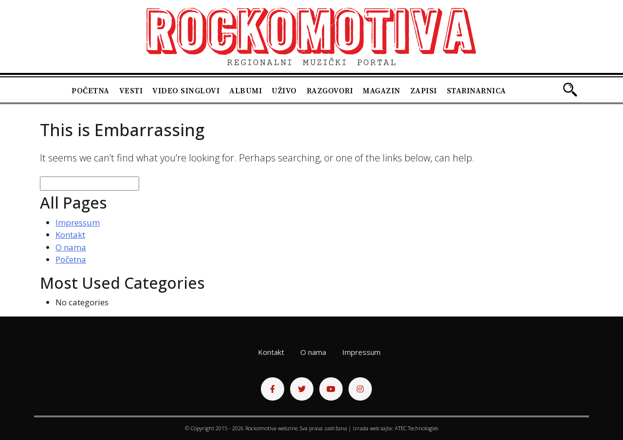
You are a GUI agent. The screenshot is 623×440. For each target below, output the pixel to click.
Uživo (284, 91)
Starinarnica (476, 91)
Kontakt (70, 234)
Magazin (382, 91)
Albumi (245, 91)
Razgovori (330, 91)
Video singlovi (186, 91)
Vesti (131, 91)
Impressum (77, 222)
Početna (91, 91)
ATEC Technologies (416, 428)
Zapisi (423, 91)
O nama (70, 247)
